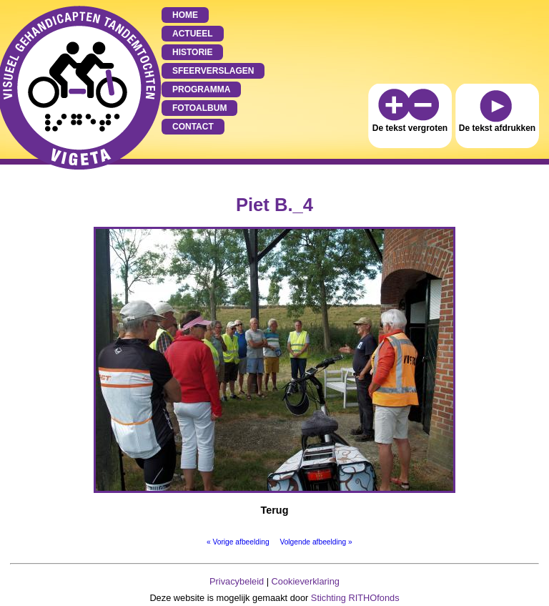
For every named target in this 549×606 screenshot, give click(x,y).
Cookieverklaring (306, 581)
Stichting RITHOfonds (355, 597)
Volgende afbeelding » (316, 542)
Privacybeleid (236, 581)
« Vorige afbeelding (238, 542)
